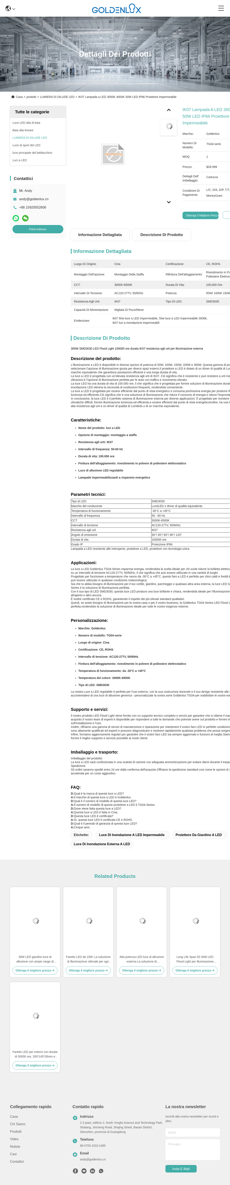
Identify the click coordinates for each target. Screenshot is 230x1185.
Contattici (17, 1161)
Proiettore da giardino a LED (199, 835)
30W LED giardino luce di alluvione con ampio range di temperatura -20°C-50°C (35, 959)
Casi (13, 1154)
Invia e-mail (181, 1169)
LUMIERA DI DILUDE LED (57, 97)
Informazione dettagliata (100, 235)
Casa (19, 97)
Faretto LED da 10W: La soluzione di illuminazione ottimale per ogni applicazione (88, 959)
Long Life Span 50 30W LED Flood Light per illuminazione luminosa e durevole (195, 959)
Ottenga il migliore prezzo (202, 215)
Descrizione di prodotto (161, 235)
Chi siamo (17, 1124)
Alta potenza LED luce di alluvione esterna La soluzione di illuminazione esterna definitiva (142, 959)
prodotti (31, 97)
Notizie (15, 1146)
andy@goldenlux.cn (34, 199)
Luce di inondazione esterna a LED (102, 844)
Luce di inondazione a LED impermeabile (131, 835)
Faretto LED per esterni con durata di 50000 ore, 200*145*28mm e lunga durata (35, 1054)
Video (14, 1139)
